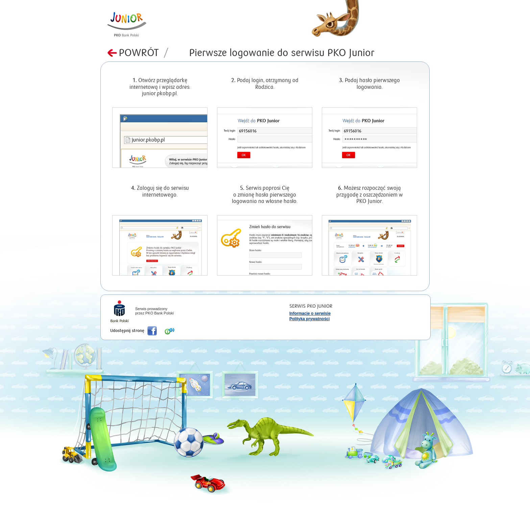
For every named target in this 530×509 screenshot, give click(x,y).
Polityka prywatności (309, 318)
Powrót (144, 53)
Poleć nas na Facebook (152, 330)
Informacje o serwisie (310, 313)
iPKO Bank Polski (119, 312)
